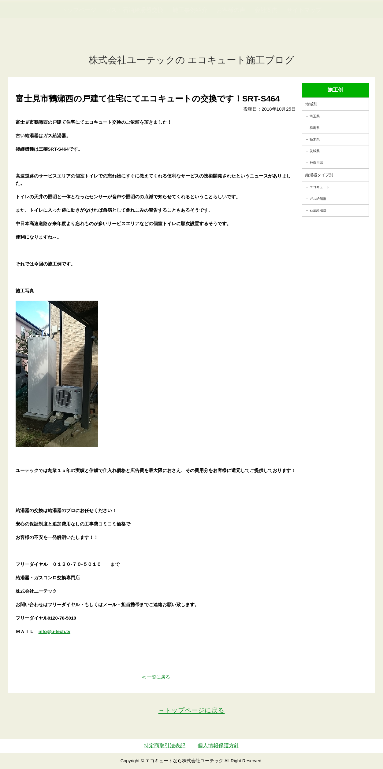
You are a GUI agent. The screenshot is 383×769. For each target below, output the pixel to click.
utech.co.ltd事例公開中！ (126, 19)
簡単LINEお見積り (311, 15)
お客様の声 (230, 40)
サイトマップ (304, 40)
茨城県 (315, 151)
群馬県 (315, 128)
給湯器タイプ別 (319, 175)
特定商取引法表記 (164, 746)
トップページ (78, 40)
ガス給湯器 (318, 198)
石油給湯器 (318, 210)
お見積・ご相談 (356, 15)
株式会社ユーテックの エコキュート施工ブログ (192, 60)
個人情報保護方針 (218, 746)
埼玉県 (315, 116)
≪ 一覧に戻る (155, 676)
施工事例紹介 (190, 40)
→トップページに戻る (191, 710)
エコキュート (320, 187)
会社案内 (266, 40)
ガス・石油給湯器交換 (134, 40)
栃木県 (315, 139)
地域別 (311, 104)
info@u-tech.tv (54, 631)
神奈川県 (316, 162)
